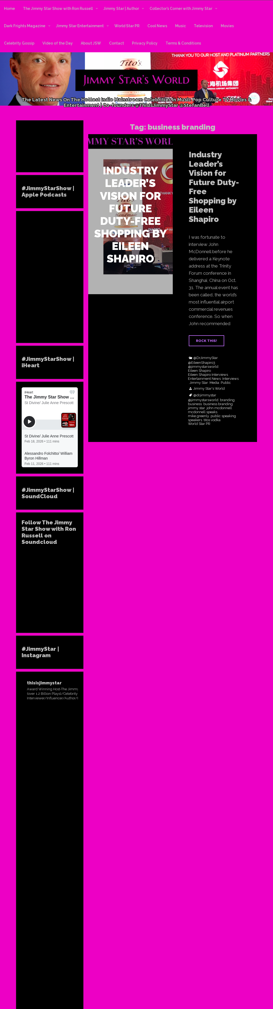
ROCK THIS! (206, 341)
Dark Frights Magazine (24, 26)
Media (214, 383)
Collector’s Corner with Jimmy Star (181, 8)
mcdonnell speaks (202, 412)
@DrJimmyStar (205, 358)
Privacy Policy (145, 43)
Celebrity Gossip (19, 43)
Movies (227, 26)
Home (9, 8)
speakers (195, 420)
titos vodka (212, 420)
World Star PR (126, 26)
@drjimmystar (204, 395)
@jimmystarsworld (203, 367)
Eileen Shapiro (199, 371)
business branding (218, 404)
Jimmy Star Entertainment (80, 26)
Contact (116, 43)
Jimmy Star (199, 383)
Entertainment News (204, 379)
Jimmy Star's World (209, 388)
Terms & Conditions (183, 43)
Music (180, 26)
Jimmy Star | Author (121, 8)
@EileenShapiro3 (201, 363)
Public (226, 383)
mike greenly (198, 416)
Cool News (157, 26)
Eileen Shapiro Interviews (208, 375)
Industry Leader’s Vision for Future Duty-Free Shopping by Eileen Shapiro (214, 187)
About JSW (91, 43)
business (195, 404)
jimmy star (196, 408)
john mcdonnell (219, 408)
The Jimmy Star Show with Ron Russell (58, 8)
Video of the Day (57, 43)
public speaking (223, 416)
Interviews (230, 379)
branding (227, 400)
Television (203, 26)
